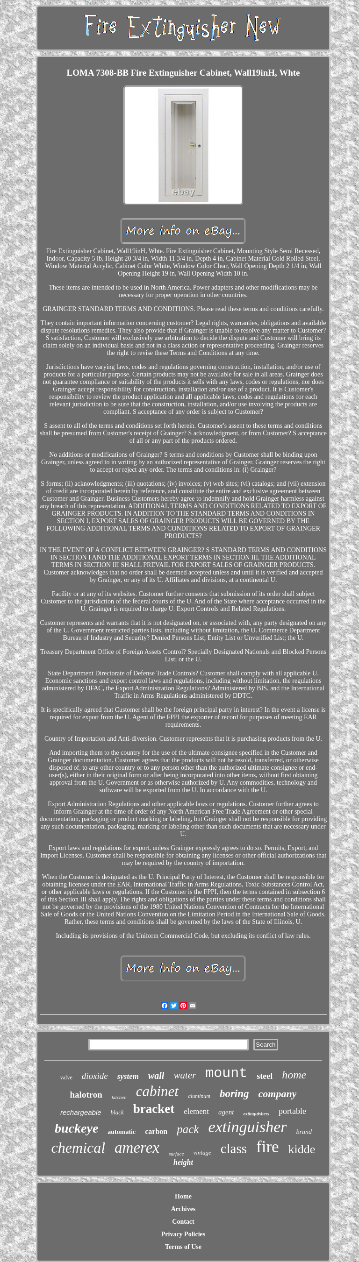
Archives (183, 1208)
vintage (202, 1152)
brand (304, 1131)
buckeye (76, 1128)
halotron (86, 1094)
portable (292, 1111)
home (294, 1075)
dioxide (95, 1076)
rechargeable (80, 1112)
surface (176, 1153)
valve (66, 1077)
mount (226, 1073)
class (234, 1148)
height (183, 1162)
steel (265, 1076)
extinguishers (256, 1113)
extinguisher (247, 1126)
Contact (183, 1221)
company (277, 1093)
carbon (156, 1131)
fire (267, 1147)
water (184, 1075)
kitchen (119, 1097)
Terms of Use (183, 1246)
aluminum (199, 1096)
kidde (302, 1149)
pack (188, 1129)
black (117, 1112)
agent (226, 1112)
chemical (78, 1147)
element (196, 1111)
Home (183, 1196)
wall (156, 1076)
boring (234, 1093)
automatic (122, 1131)
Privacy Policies (183, 1234)
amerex (137, 1147)
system (128, 1076)
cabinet (157, 1091)
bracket (153, 1109)
